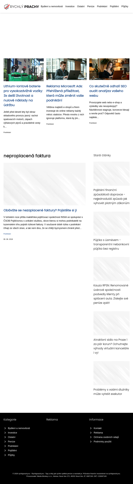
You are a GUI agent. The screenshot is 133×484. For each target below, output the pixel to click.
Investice (69, 6)
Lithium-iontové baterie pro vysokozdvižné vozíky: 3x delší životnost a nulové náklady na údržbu (23, 95)
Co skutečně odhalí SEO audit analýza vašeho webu (108, 91)
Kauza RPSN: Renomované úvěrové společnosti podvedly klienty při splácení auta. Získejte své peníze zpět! (110, 294)
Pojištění (114, 6)
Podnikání (102, 6)
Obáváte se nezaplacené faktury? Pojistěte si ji (40, 210)
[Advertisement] (66, 32)
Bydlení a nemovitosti (52, 6)
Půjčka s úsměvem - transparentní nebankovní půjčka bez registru (111, 244)
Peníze (90, 6)
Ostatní (81, 6)
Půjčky (124, 6)
